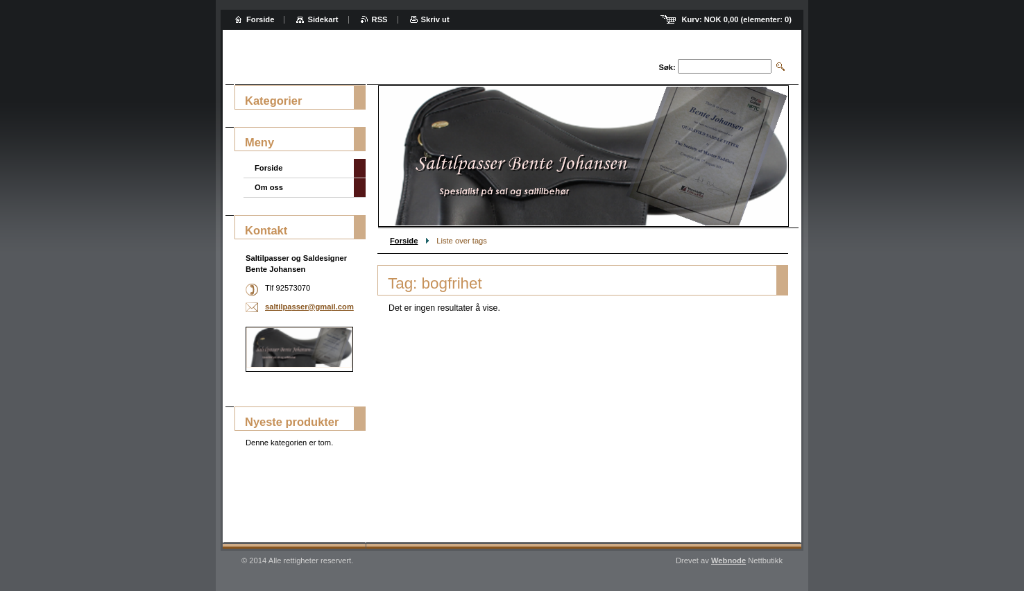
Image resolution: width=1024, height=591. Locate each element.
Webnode (728, 560)
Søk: (667, 67)
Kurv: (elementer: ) (736, 19)
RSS (380, 19)
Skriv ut (435, 19)
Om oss (269, 187)
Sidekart (322, 19)
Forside (404, 241)
